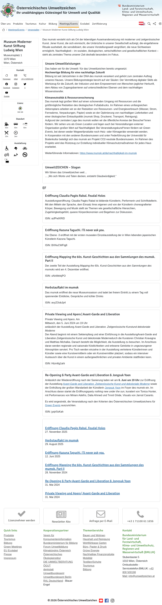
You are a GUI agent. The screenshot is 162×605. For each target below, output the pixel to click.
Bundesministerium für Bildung (60, 543)
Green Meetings (13, 546)
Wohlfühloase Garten (95, 543)
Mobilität (87, 558)
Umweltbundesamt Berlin (57, 577)
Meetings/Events (16, 30)
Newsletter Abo (61, 521)
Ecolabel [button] (85, 23)
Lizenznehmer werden (21, 520)
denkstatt (48, 569)
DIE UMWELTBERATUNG (58, 562)
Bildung (8, 543)
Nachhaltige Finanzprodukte (98, 554)
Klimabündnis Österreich (57, 550)
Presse (8, 554)
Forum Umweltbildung (55, 546)
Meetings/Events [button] (68, 23)
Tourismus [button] (30, 23)
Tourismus (9, 539)
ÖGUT (47, 565)
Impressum (10, 558)
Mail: (125, 576)
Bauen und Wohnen (94, 535)
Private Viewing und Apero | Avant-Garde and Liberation (82, 493)
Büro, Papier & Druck (95, 546)
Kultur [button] (42, 23)
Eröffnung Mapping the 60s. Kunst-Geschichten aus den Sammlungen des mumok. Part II (94, 467)
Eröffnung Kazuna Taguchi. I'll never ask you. (75, 453)
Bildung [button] (53, 23)
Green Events (53, 405)
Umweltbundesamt (53, 573)
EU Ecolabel (11, 550)
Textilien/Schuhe (92, 562)
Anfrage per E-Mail (100, 521)
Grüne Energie (91, 550)
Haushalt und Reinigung (96, 539)
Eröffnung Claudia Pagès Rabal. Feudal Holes (75, 428)
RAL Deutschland (53, 580)
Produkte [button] (18, 23)
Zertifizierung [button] (99, 23)
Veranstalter (33, 30)
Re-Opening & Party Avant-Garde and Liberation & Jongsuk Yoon (88, 481)
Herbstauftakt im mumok (62, 440)
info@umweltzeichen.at (141, 576)
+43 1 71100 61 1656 (140, 521)
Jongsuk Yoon (113, 387)
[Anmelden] (159, 23)
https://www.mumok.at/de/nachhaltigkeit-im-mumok (108, 153)
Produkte (9, 535)
